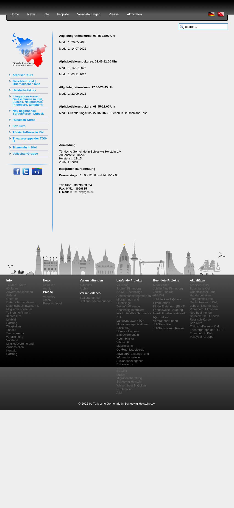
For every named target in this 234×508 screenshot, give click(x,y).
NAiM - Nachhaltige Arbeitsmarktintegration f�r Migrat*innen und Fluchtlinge (135, 297)
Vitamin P (123, 342)
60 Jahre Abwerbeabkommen (19, 290)
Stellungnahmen (90, 297)
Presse (114, 14)
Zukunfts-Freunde (128, 306)
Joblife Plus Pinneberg (168, 288)
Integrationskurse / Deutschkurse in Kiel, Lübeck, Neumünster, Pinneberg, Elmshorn (28, 100)
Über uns (12, 299)
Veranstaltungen (88, 14)
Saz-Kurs (19, 126)
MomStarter (161, 285)
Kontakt (11, 350)
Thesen (11, 330)
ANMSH (158, 295)
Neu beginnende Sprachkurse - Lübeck (28, 112)
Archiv (47, 288)
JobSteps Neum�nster (168, 328)
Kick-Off (122, 371)
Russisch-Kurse (24, 120)
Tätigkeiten (13, 326)
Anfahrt (11, 295)
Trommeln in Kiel (25, 147)
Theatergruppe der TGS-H (30, 140)
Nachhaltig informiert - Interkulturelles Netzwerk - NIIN (134, 313)
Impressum (13, 316)
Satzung (11, 323)
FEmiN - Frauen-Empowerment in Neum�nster (128, 334)
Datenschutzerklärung (20, 302)
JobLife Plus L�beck (167, 299)
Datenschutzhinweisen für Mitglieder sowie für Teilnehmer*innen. (23, 309)
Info (46, 14)
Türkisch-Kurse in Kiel (28, 132)
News (31, 14)
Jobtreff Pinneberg (129, 288)
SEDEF (121, 367)
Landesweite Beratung (168, 310)
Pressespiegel (52, 303)
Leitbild (11, 319)
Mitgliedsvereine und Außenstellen (20, 345)
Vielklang (123, 285)
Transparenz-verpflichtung (15, 335)
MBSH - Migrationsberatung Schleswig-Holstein (129, 378)
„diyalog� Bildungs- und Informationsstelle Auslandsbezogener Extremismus (133, 359)
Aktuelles (49, 285)
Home (15, 14)
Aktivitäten (134, 14)
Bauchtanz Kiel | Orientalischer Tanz (26, 82)
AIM (119, 392)
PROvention (125, 389)
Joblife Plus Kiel (163, 292)
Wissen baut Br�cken (131, 385)
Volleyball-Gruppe (25, 153)
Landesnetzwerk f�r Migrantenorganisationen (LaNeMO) (133, 324)
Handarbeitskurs (24, 90)
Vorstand (12, 340)
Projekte (63, 14)
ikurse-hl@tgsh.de (82, 192)
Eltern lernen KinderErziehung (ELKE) (169, 304)
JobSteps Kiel (162, 324)
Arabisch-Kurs (23, 75)
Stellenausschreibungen (96, 301)
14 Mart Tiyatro (16, 285)
